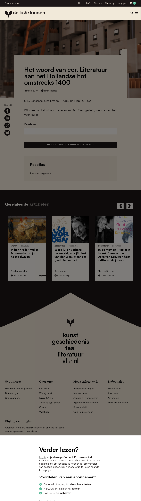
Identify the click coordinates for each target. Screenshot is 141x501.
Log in (42, 457)
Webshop (110, 3)
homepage (45, 470)
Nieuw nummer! (12, 3)
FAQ (88, 3)
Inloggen (122, 3)
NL (79, 3)
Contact (98, 3)
